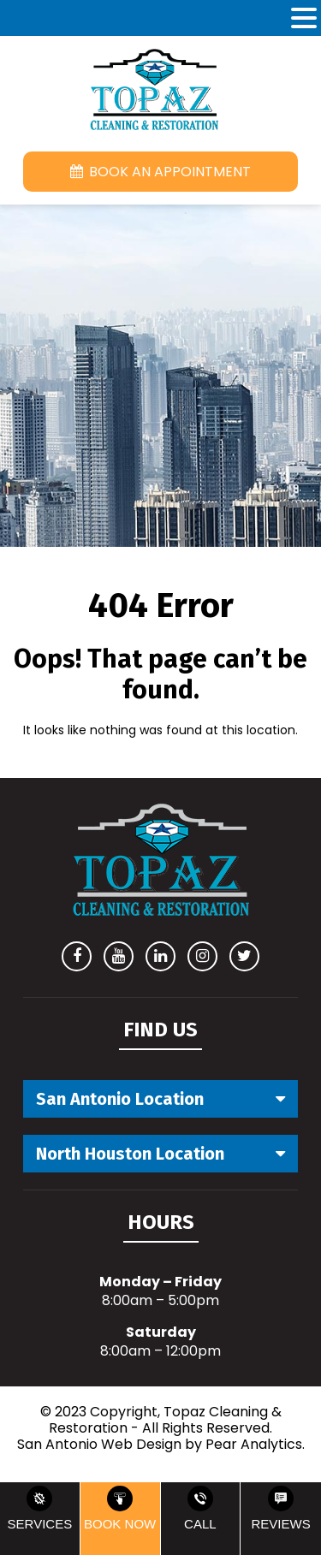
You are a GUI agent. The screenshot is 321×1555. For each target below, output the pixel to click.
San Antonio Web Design (99, 1444)
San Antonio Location (120, 1099)
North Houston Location (130, 1153)
